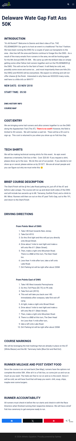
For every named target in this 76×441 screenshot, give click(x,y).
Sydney (58, 437)
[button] (68, 4)
